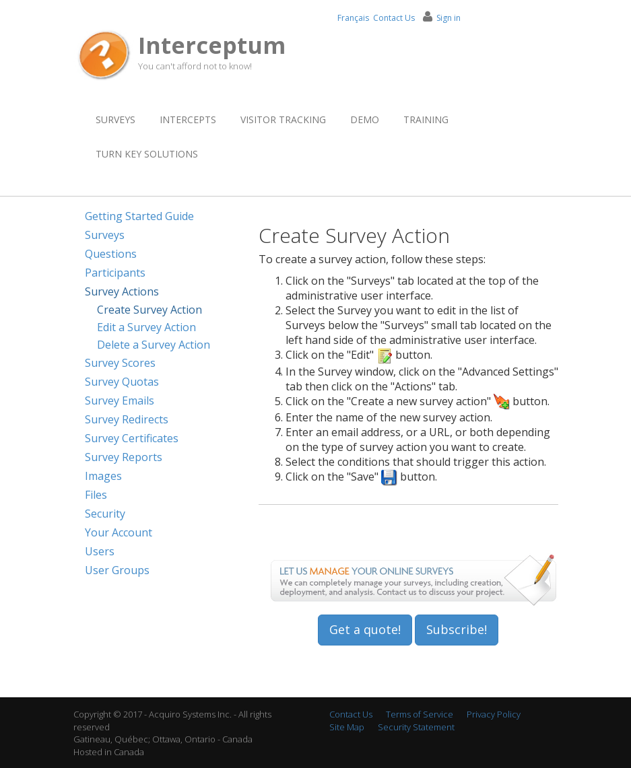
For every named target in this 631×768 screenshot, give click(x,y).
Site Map (346, 727)
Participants (115, 272)
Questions (111, 253)
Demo (364, 119)
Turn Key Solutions (147, 153)
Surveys (115, 119)
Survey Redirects (126, 419)
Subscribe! (456, 629)
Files (96, 494)
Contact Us (394, 18)
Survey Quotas (122, 381)
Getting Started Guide (139, 216)
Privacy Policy (494, 714)
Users (99, 551)
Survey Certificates (131, 438)
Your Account (118, 532)
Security (105, 513)
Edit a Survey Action (146, 327)
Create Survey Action (149, 309)
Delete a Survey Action (153, 344)
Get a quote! (365, 629)
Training (426, 119)
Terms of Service (419, 714)
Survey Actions (122, 291)
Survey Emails (119, 400)
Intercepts (188, 119)
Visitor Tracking (283, 119)
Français (353, 18)
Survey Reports (123, 457)
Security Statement (416, 727)
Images (103, 475)
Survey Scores (120, 362)
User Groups (117, 570)
